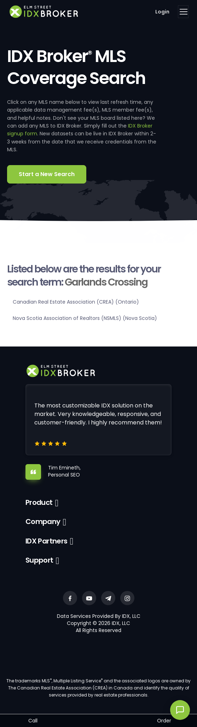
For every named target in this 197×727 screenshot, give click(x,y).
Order (164, 720)
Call (32, 720)
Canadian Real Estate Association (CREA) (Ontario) (76, 301)
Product (39, 502)
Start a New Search (47, 174)
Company (42, 521)
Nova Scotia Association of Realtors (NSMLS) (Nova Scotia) (85, 318)
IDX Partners (46, 541)
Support (39, 560)
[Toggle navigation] (183, 11)
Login (162, 11)
